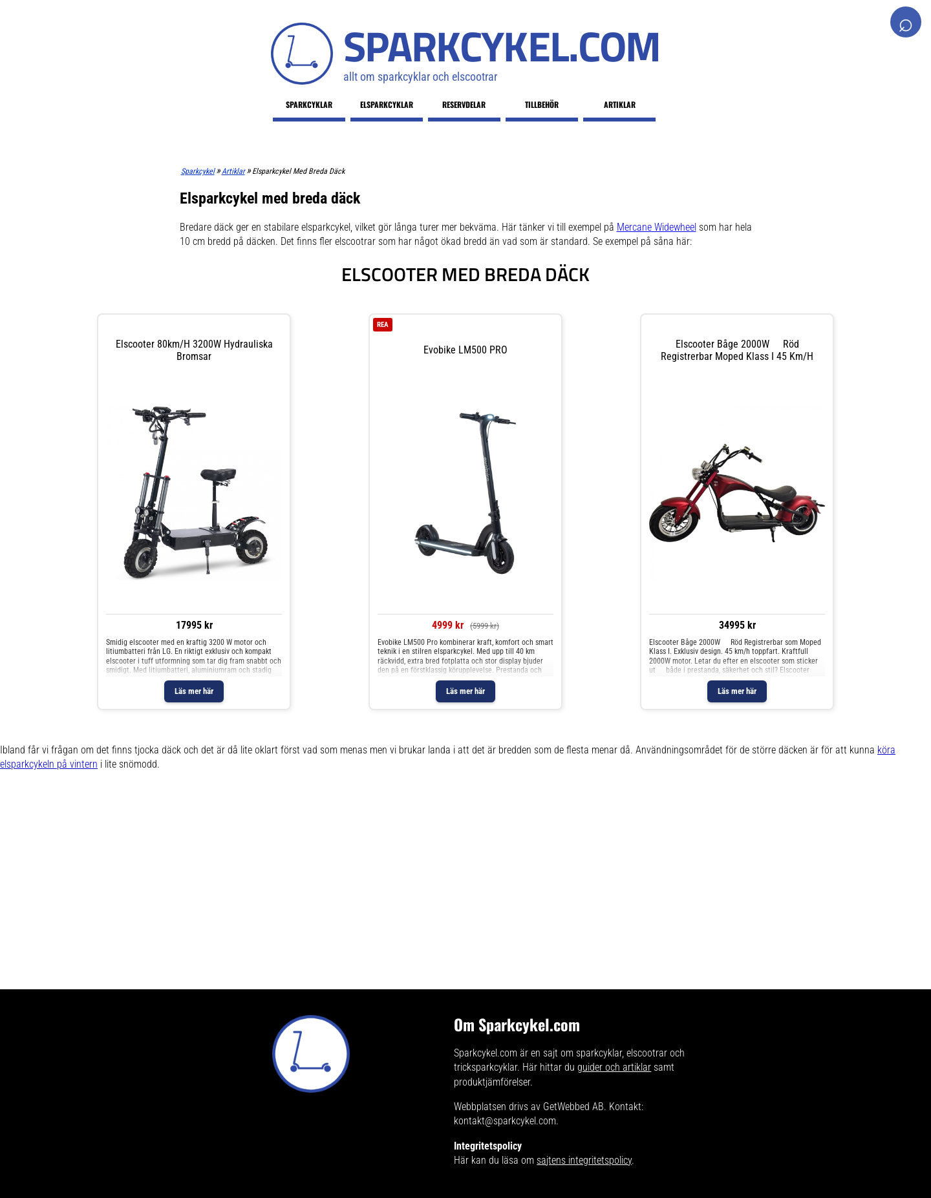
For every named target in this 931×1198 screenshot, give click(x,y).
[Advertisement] (388, 898)
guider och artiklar (614, 1067)
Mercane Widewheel (656, 227)
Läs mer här (194, 691)
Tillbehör (542, 104)
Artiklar (620, 104)
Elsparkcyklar (386, 104)
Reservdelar (464, 104)
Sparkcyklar (309, 104)
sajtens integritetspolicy (584, 1160)
